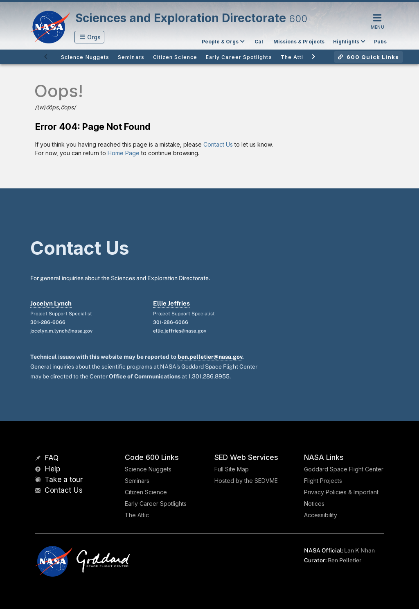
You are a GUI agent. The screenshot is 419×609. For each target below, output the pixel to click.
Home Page (124, 152)
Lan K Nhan (359, 550)
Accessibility (320, 515)
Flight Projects (323, 480)
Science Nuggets (148, 469)
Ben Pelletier (344, 560)
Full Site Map (231, 469)
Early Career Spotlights (156, 503)
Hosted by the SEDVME (246, 480)
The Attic (137, 515)
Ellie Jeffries (171, 303)
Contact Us (218, 144)
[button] (89, 37)
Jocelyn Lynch (51, 303)
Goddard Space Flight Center (343, 469)
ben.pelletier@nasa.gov (210, 356)
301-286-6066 (47, 322)
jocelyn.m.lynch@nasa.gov (61, 331)
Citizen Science (146, 492)
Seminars (137, 480)
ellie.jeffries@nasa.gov (179, 331)
